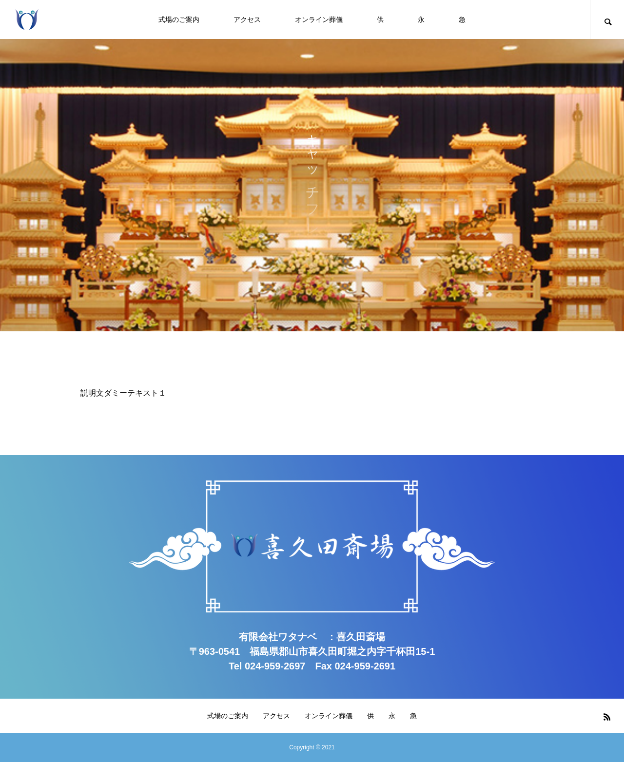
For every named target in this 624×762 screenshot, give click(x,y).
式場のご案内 (178, 19)
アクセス (247, 19)
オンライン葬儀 (319, 19)
